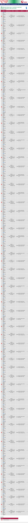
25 (7, 343)
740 (7, 482)
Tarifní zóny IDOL (14, 4)
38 (7, 450)
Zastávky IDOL (3, 4)
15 (7, 202)
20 (7, 193)
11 (7, 166)
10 (7, 286)
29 (7, 408)
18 (7, 175)
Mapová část (20, 4)
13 (7, 184)
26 (7, 269)
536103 (3, 486)
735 (7, 489)
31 (7, 441)
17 (7, 220)
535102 (3, 30)
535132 (3, 86)
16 (7, 157)
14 (7, 123)
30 (7, 334)
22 (7, 211)
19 (7, 245)
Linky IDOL (8, 4)
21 (7, 424)
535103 (3, 12)
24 (7, 236)
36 (7, 432)
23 (7, 458)
